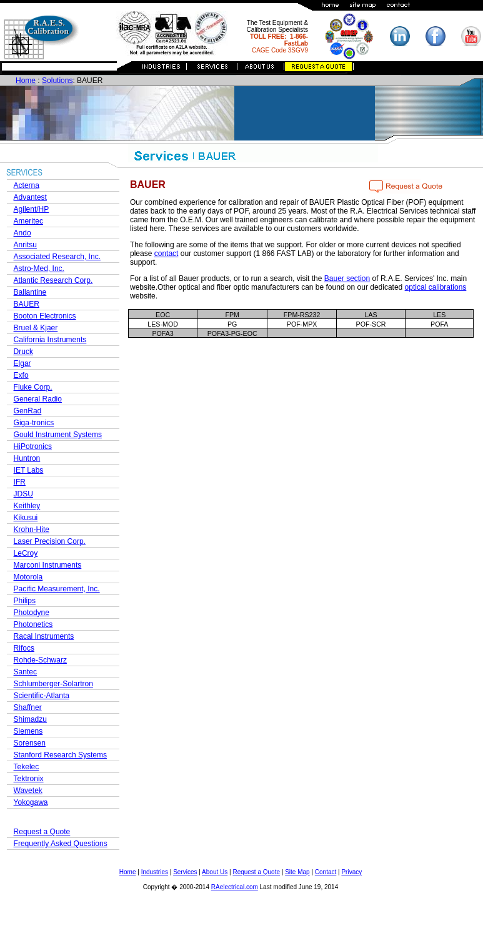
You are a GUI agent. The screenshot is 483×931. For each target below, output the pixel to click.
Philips (25, 600)
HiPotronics (33, 446)
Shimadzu (30, 719)
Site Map (297, 872)
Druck (23, 351)
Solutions (57, 80)
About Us (214, 872)
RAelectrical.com (234, 887)
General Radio (38, 399)
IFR (20, 482)
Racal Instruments (44, 636)
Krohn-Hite (31, 529)
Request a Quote (42, 831)
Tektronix (29, 778)
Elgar (22, 363)
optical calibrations (436, 287)
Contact (325, 872)
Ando (22, 233)
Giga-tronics (34, 422)
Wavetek (28, 790)
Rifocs (24, 648)
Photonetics (33, 624)
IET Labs (29, 470)
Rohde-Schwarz (40, 660)
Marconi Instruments (48, 565)
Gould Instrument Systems (58, 434)
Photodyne (31, 612)
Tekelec (26, 766)
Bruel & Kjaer (36, 327)
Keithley (27, 505)
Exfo (21, 375)
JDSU (23, 494)
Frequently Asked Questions (60, 843)
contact (166, 253)
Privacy (351, 872)
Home (26, 80)
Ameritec (28, 221)
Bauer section (347, 278)
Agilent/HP (31, 209)
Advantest (30, 197)
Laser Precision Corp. (50, 541)
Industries (154, 872)
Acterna (26, 185)
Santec (25, 671)
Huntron (27, 458)
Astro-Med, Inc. (39, 268)
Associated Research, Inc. (57, 256)
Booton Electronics (45, 316)
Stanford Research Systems (60, 755)
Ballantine (30, 292)
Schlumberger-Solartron (53, 683)
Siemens (28, 731)
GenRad (28, 410)
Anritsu (25, 244)
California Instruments (50, 339)
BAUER (26, 304)
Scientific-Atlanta (41, 695)
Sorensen (30, 743)
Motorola (28, 577)
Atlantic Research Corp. (53, 280)
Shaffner (28, 707)
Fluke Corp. (33, 387)
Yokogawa (31, 802)
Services (185, 872)
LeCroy (26, 553)
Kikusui (26, 517)
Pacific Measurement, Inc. (57, 588)
